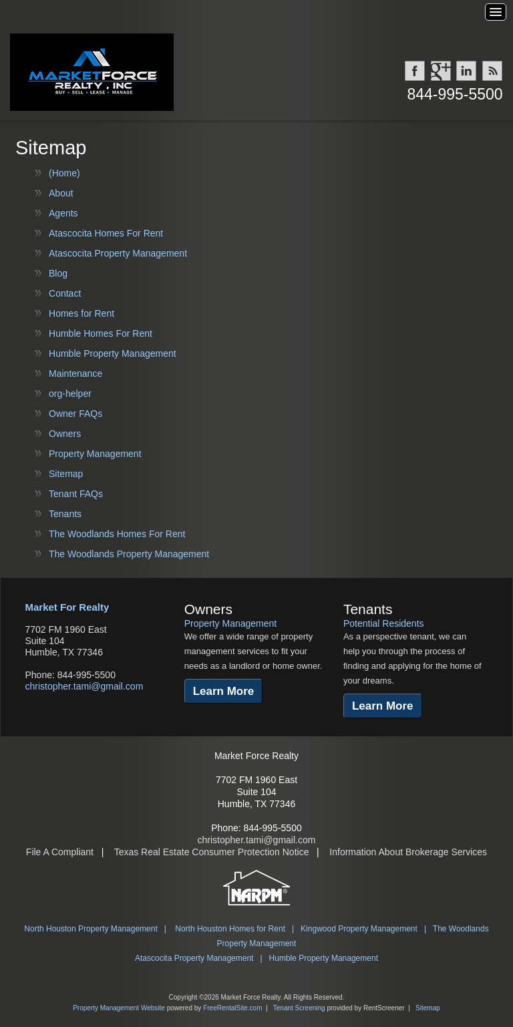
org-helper (70, 393)
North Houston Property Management (90, 928)
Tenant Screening (299, 1008)
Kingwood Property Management (359, 928)
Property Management (95, 453)
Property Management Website (119, 1008)
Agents (63, 213)
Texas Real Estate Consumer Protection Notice (211, 852)
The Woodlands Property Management (129, 554)
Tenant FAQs (76, 493)
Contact (65, 293)
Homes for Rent (81, 313)
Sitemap (66, 473)
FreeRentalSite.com (232, 1008)
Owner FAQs (75, 413)
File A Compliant (60, 852)
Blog (58, 273)
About (61, 193)
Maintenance (75, 373)
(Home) (64, 173)
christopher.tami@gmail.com (84, 686)
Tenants (65, 513)
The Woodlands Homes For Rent (117, 534)
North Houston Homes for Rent (230, 928)
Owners (65, 433)
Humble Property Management (112, 353)
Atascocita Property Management (118, 253)
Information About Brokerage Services (408, 852)
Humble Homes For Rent (100, 333)
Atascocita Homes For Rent (106, 233)
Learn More (223, 691)
